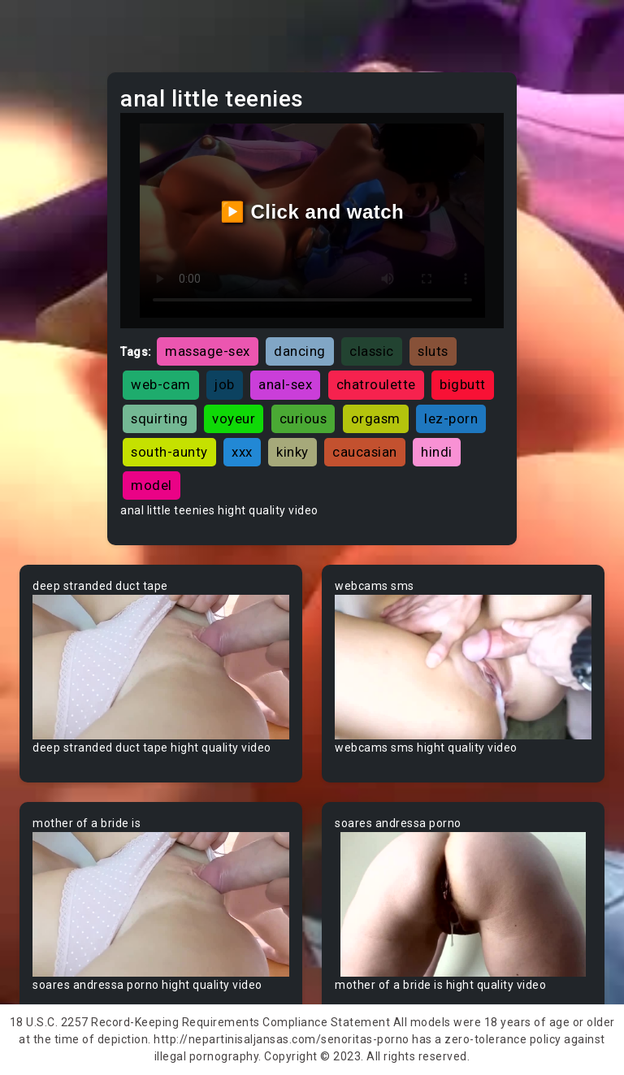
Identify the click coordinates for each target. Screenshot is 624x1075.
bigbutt (463, 384)
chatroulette (376, 384)
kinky (292, 452)
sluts (433, 351)
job (224, 384)
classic (371, 351)
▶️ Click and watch (312, 212)
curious (303, 418)
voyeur (233, 418)
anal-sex (285, 384)
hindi (437, 452)
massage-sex (207, 351)
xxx (242, 452)
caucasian (364, 452)
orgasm (376, 418)
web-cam (161, 384)
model (151, 485)
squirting (159, 418)
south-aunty (169, 452)
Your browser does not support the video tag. (160, 667)
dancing (300, 351)
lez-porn (451, 418)
